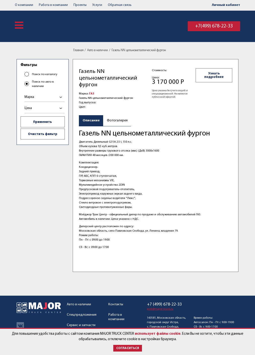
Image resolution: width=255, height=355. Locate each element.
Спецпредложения (81, 315)
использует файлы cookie (158, 334)
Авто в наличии (97, 50)
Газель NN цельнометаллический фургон (139, 50)
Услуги (97, 5)
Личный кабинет (226, 5)
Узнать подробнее (214, 75)
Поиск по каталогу (44, 74)
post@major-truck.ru (160, 309)
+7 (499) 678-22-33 (164, 304)
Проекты (80, 5)
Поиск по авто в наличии (43, 84)
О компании (24, 5)
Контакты (115, 304)
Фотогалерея (117, 120)
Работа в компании (53, 5)
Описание (91, 120)
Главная (78, 50)
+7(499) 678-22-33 (214, 26)
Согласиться (127, 348)
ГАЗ (91, 93)
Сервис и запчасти (81, 325)
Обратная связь (120, 5)
